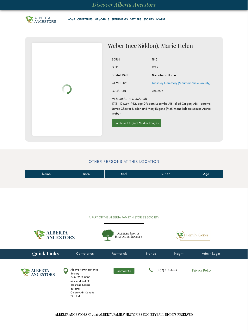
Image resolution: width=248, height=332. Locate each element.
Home (71, 19)
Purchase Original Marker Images (136, 123)
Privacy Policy (202, 270)
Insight (160, 19)
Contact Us (124, 271)
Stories (149, 19)
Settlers (135, 19)
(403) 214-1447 (163, 272)
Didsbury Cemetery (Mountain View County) (181, 83)
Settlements (120, 19)
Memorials (102, 19)
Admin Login (211, 254)
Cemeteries (84, 19)
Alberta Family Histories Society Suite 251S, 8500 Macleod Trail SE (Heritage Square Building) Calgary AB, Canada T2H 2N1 (84, 283)
